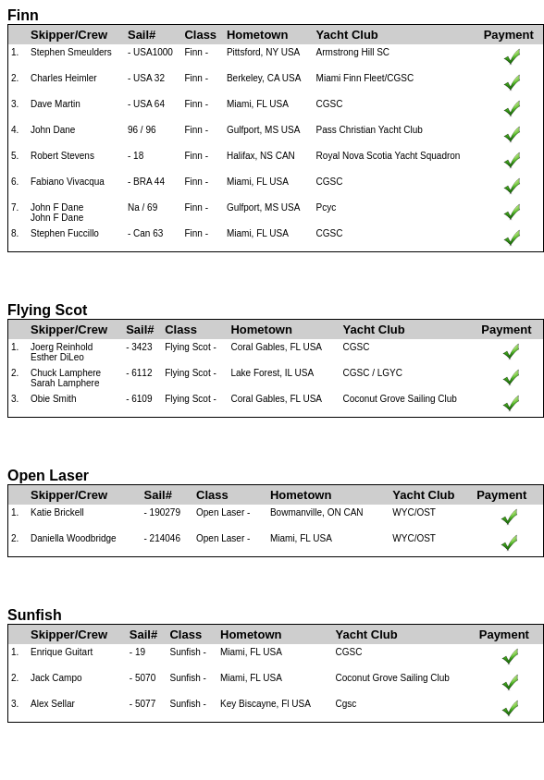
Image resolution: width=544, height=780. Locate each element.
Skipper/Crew (69, 35)
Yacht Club (347, 35)
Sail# (141, 35)
